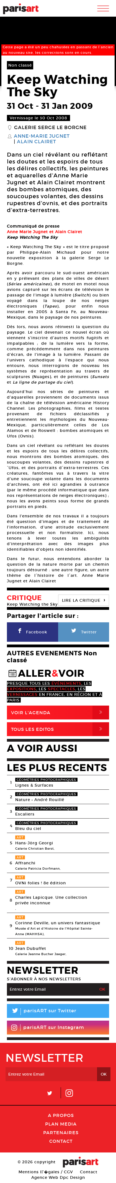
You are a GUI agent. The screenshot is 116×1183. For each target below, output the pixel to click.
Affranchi (25, 862)
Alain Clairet (36, 142)
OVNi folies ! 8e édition (40, 882)
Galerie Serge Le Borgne (50, 127)
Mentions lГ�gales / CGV (46, 1171)
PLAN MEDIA (61, 1124)
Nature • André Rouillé (39, 799)
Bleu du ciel (28, 828)
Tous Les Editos (60, 729)
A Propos (61, 1115)
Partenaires (61, 1132)
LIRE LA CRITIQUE (83, 599)
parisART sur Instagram (47, 1027)
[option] (58, 219)
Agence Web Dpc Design (58, 1177)
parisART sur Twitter (41, 1011)
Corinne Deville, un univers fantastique (57, 922)
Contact (61, 1141)
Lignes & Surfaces (34, 785)
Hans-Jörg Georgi (34, 842)
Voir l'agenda (60, 712)
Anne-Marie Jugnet (42, 136)
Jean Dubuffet (30, 948)
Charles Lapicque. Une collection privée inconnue (51, 900)
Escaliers (25, 814)
